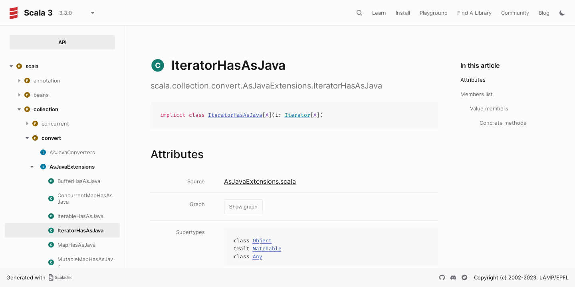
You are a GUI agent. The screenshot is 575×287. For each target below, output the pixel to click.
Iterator (297, 115)
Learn (379, 13)
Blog (544, 13)
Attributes (473, 80)
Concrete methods (503, 123)
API (62, 42)
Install (403, 13)
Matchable (267, 248)
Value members (489, 108)
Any (257, 256)
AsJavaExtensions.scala (260, 181)
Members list (476, 94)
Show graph (243, 207)
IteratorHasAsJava (235, 115)
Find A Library (474, 13)
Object (262, 240)
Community (515, 13)
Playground (434, 13)
